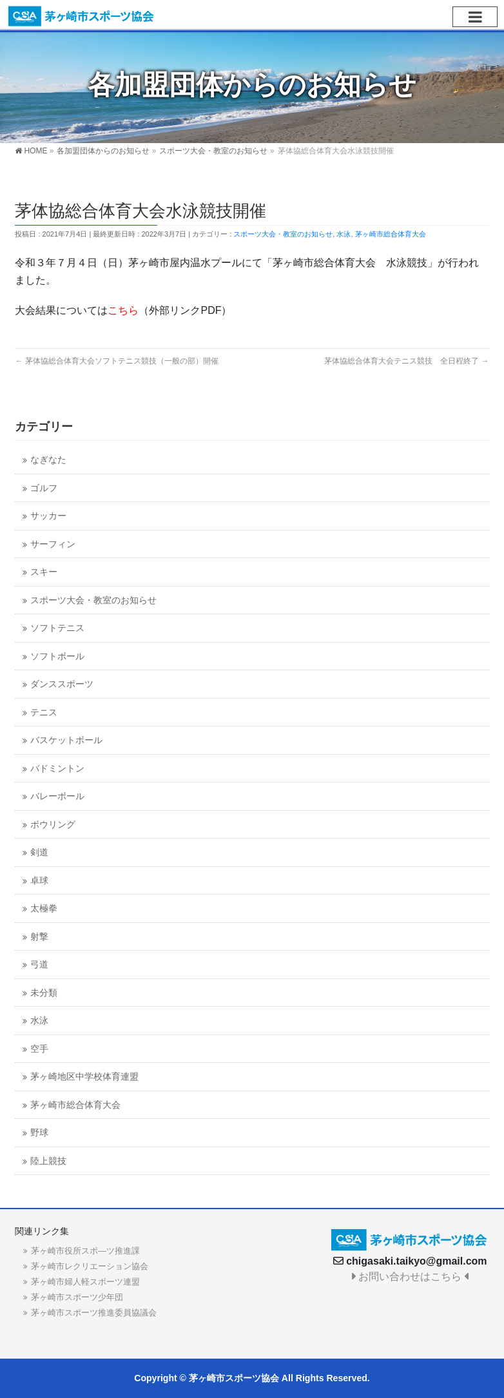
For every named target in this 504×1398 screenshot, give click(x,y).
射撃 (39, 937)
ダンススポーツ (61, 684)
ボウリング (52, 825)
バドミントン (57, 768)
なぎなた (48, 460)
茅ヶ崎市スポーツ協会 (234, 1378)
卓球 (39, 881)
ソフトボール (57, 656)
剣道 (39, 852)
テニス (43, 712)
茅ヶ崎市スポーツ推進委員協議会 (94, 1312)
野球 (39, 1133)
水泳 (343, 234)
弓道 (39, 964)
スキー (43, 572)
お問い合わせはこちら (410, 1276)
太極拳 (43, 908)
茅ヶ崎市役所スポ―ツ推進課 (85, 1251)
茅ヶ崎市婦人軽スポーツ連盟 (85, 1281)
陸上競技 (48, 1161)
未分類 (43, 993)
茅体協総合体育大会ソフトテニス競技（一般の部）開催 (116, 360)
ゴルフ (43, 488)
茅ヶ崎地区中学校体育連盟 (84, 1077)
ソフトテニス (57, 628)
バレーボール (57, 796)
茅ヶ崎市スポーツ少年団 (77, 1297)
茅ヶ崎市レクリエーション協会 (89, 1266)
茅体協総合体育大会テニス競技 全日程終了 (406, 360)
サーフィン (52, 544)
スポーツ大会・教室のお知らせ (283, 234)
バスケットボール (66, 740)
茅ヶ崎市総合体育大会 (390, 234)
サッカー (48, 516)
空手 (39, 1049)
